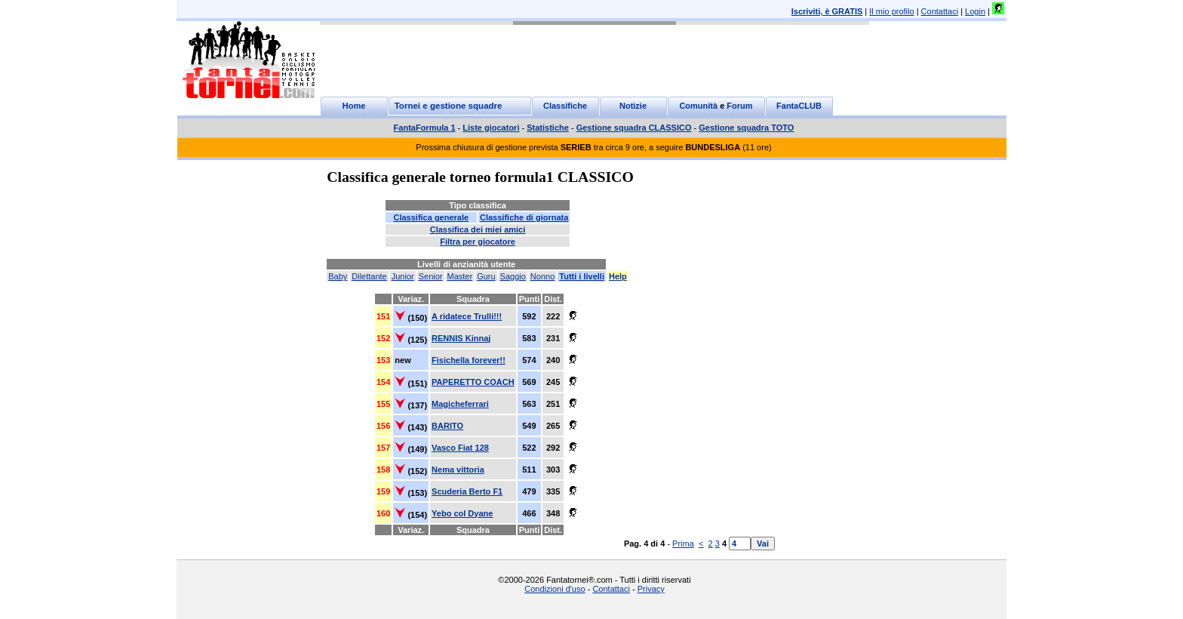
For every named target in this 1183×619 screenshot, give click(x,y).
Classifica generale (431, 217)
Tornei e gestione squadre (448, 105)
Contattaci (940, 11)
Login (975, 11)
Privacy (651, 588)
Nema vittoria (458, 469)
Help (618, 276)
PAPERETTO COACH (473, 381)
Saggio (513, 276)
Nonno (542, 276)
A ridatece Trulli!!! (467, 316)
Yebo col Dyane (462, 513)
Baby (337, 276)
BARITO (447, 425)
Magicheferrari (460, 403)
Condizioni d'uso (554, 588)
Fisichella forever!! (468, 360)
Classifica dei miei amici (478, 229)
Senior (431, 276)
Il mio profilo (891, 11)
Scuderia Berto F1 (467, 491)
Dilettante (369, 276)
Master (460, 276)
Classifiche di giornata (524, 217)
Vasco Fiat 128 (460, 447)
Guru (486, 276)
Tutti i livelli (581, 276)
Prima (683, 543)
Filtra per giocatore (477, 241)
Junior (403, 276)
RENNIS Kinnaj (461, 338)
